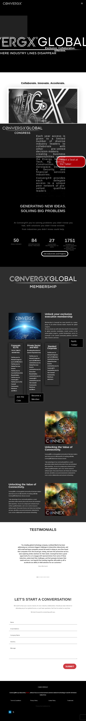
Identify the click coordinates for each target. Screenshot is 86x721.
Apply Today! (74, 343)
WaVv (27, 692)
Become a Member (36, 397)
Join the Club (20, 399)
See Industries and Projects (55, 254)
